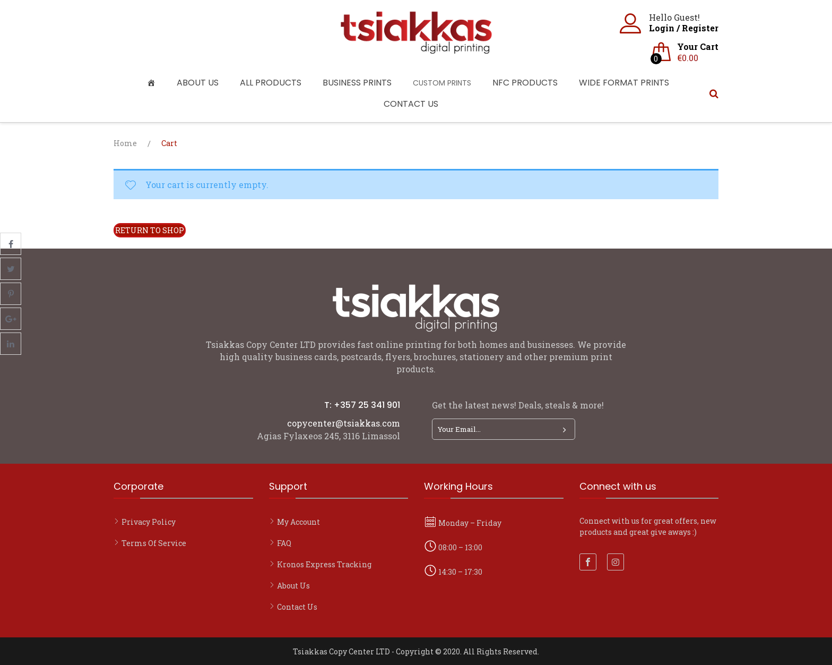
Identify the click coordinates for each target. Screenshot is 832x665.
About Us (198, 82)
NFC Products (525, 82)
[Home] (154, 82)
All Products (270, 82)
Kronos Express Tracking (324, 564)
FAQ (284, 543)
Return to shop (149, 230)
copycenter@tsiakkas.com (343, 423)
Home (125, 143)
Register (700, 27)
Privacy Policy (149, 522)
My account (298, 522)
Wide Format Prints (624, 82)
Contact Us (411, 104)
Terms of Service (154, 543)
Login (661, 27)
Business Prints (357, 82)
